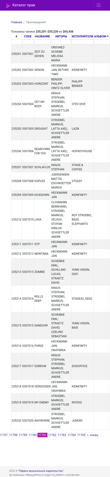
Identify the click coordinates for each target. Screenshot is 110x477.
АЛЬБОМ (100, 36)
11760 (33, 435)
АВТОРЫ (61, 36)
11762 (52, 435)
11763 (62, 435)
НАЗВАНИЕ (42, 36)
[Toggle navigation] (99, 5)
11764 (72, 435)
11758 (13, 435)
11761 (42, 435)
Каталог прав (20, 5)
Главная (16, 22)
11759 (23, 435)
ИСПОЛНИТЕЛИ (82, 36)
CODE (28, 36)
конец (94, 435)
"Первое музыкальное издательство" (40, 471)
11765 (81, 435)
